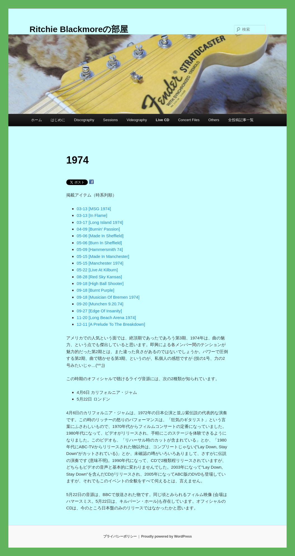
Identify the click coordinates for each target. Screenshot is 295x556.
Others (213, 120)
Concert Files (189, 120)
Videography (137, 120)
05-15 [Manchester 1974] (100, 263)
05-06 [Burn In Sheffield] (99, 242)
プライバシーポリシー (120, 536)
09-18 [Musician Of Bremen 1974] (108, 297)
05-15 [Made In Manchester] (103, 256)
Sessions (110, 120)
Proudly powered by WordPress (166, 536)
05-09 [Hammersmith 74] (100, 249)
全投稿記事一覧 (241, 120)
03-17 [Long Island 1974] (100, 222)
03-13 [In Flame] (92, 215)
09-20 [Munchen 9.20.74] (100, 303)
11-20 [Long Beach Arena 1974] (106, 317)
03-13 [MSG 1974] (94, 208)
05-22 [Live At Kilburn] (97, 269)
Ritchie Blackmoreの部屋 (79, 29)
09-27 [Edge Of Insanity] (99, 310)
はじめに (58, 120)
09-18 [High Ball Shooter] (100, 283)
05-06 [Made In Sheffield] (100, 235)
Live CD (162, 120)
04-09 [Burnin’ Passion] (98, 229)
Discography (84, 120)
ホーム (36, 120)
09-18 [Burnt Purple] (95, 290)
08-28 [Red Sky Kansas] (99, 276)
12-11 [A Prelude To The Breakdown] (111, 324)
